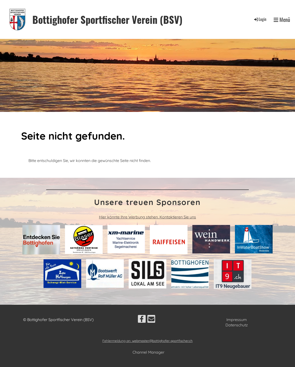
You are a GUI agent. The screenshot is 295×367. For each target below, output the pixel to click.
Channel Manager (148, 352)
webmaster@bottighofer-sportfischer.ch (162, 341)
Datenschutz (236, 324)
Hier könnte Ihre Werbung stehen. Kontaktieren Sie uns (147, 217)
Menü (282, 19)
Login (259, 19)
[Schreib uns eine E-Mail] (151, 320)
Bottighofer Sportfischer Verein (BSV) (107, 19)
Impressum (236, 319)
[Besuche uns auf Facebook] (142, 320)
